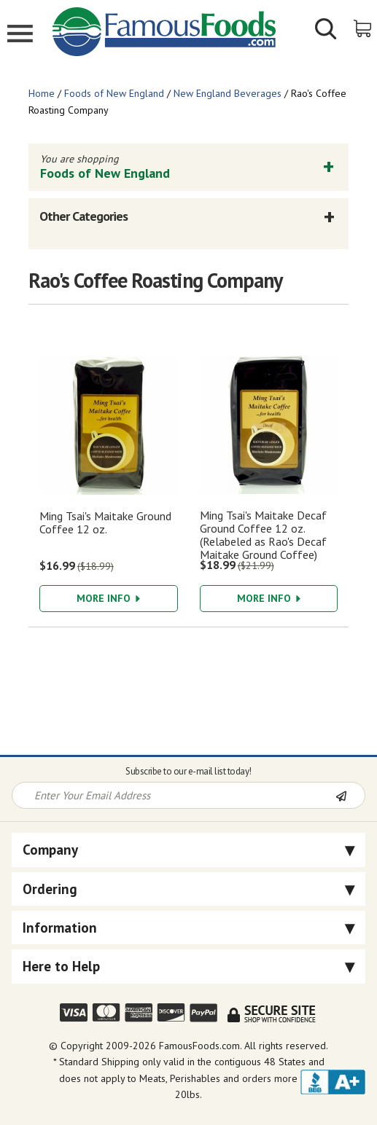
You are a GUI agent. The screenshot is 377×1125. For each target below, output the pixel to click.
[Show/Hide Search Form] (326, 30)
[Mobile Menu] (20, 35)
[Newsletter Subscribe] (350, 796)
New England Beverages (227, 93)
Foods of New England (114, 93)
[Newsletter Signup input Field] (174, 795)
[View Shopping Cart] (363, 27)
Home (41, 93)
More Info (108, 598)
